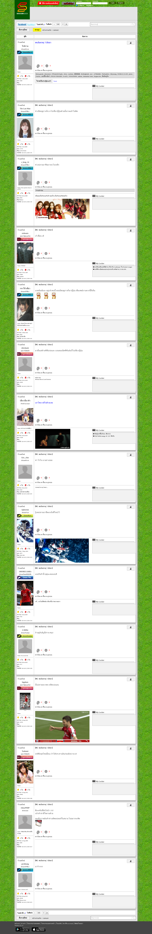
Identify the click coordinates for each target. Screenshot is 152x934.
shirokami (25, 348)
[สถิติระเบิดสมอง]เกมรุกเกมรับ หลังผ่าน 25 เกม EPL (110, 269)
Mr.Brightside (85, 74)
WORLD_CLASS (122, 74)
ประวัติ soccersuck (68, 923)
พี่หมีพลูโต (105, 76)
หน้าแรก (17, 923)
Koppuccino (97, 76)
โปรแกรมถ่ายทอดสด (33, 923)
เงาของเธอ (97, 74)
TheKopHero (106, 74)
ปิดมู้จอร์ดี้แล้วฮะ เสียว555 (103, 434)
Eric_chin (25, 458)
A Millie (25, 630)
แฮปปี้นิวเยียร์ (45, 76)
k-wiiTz (65, 76)
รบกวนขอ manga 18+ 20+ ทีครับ (104, 436)
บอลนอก (56, 30)
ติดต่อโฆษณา (79, 923)
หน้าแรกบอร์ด (46, 30)
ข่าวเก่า (23, 923)
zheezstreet (47, 74)
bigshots (25, 682)
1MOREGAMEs (25, 571)
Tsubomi (25, 751)
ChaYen (38, 76)
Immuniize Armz (88, 76)
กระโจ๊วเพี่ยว (25, 288)
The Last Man (25, 109)
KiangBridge (39, 190)
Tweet (55, 81)
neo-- (91, 74)
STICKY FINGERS (56, 76)
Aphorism (25, 510)
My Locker (98, 86)
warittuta (70, 74)
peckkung (25, 864)
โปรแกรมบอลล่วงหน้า (48, 923)
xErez (65, 74)
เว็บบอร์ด (58, 923)
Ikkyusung (113, 74)
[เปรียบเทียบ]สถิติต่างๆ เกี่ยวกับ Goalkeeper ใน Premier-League (113, 267)
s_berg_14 (25, 162)
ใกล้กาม (25, 46)
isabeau (80, 76)
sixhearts (25, 233)
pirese (131, 74)
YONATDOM (73, 76)
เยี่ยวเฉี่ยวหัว (25, 401)
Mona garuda (40, 74)
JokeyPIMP (25, 808)
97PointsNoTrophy (57, 74)
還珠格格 (77, 74)
